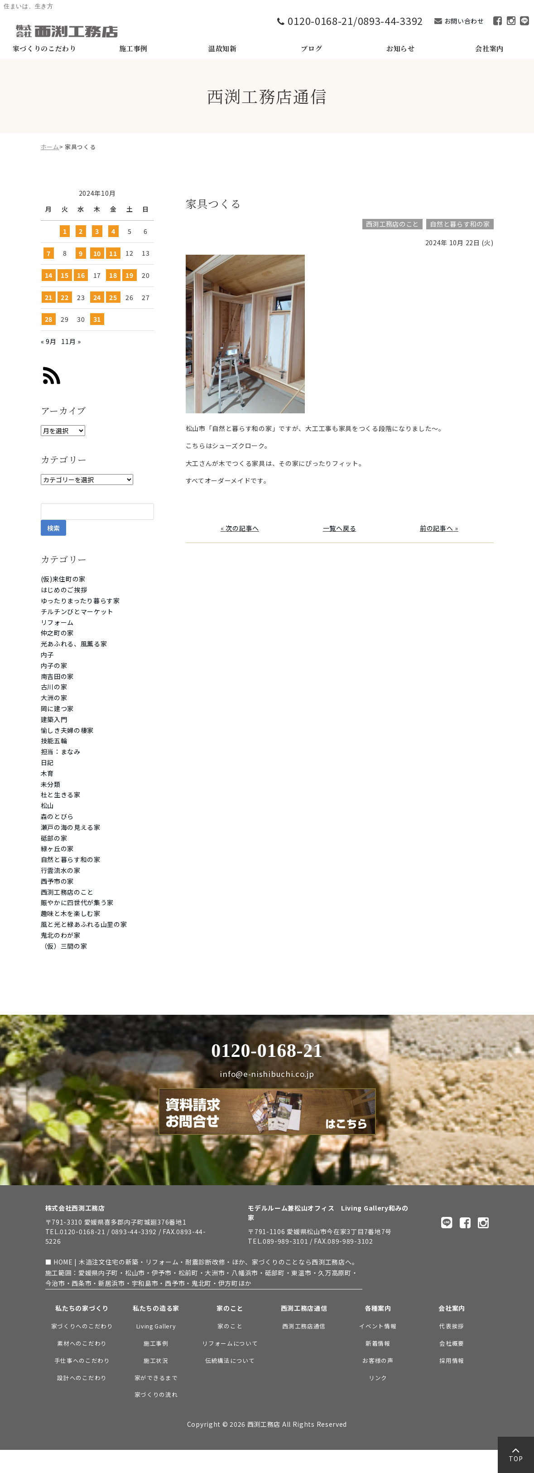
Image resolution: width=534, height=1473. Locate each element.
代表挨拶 (451, 1326)
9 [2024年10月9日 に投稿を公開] (81, 252)
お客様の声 (378, 1360)
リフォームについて (230, 1343)
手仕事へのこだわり (82, 1360)
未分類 (51, 784)
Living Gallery (156, 1326)
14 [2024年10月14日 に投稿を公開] (49, 275)
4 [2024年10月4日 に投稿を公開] (113, 231)
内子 (47, 654)
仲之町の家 (57, 632)
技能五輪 (54, 740)
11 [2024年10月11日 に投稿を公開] (113, 252)
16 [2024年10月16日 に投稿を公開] (81, 275)
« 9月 (49, 341)
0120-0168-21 (266, 1050)
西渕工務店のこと (67, 891)
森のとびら (57, 816)
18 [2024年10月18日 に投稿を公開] (113, 275)
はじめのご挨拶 (64, 589)
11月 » (71, 341)
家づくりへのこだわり (82, 1326)
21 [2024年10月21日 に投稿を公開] (49, 297)
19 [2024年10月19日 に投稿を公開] (129, 275)
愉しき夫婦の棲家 (67, 730)
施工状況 (156, 1360)
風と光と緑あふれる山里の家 (84, 924)
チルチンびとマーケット (77, 611)
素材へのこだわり (82, 1343)
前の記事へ (436, 528)
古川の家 (54, 686)
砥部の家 (54, 838)
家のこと (229, 1326)
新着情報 (378, 1343)
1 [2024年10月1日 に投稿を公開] (65, 231)
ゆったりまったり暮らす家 (80, 600)
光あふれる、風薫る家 (74, 643)
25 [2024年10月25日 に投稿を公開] (113, 297)
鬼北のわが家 (61, 935)
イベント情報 (377, 1326)
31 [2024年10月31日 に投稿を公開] (97, 319)
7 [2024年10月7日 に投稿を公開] (49, 252)
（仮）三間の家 (64, 945)
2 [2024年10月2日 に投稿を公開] (81, 231)
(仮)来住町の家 (63, 578)
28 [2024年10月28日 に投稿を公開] (49, 319)
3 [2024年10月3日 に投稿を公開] (97, 231)
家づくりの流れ (156, 1394)
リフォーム (57, 622)
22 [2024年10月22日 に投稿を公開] (64, 297)
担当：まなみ (61, 751)
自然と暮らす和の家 (71, 859)
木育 (47, 773)
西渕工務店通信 (304, 1326)
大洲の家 (54, 697)
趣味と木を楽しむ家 (71, 913)
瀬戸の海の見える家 (71, 827)
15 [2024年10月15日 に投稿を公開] (64, 275)
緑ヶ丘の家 (57, 848)
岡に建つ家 (57, 708)
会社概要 (451, 1343)
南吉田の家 (57, 676)
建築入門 (54, 719)
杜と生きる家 (61, 794)
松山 (47, 805)
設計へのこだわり (82, 1377)
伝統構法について (230, 1360)
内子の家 (54, 665)
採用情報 (451, 1360)
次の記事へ (242, 528)
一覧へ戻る (339, 528)
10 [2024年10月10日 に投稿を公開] (97, 252)
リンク (378, 1377)
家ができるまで (156, 1377)
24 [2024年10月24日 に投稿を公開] (97, 297)
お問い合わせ (464, 20)
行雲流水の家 (61, 870)
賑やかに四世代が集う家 (77, 902)
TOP (516, 1457)
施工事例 (156, 1343)
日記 (47, 762)
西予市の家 (57, 881)
